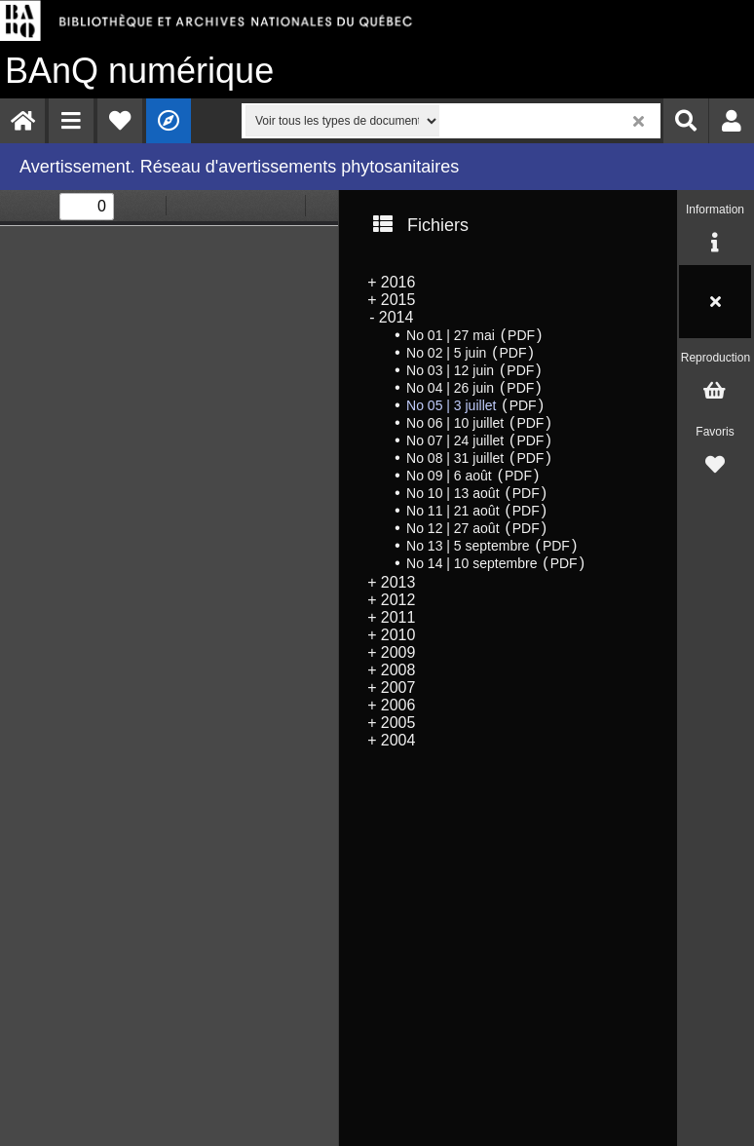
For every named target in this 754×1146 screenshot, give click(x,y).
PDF (521, 335)
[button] (71, 120)
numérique (139, 71)
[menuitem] (22, 120)
